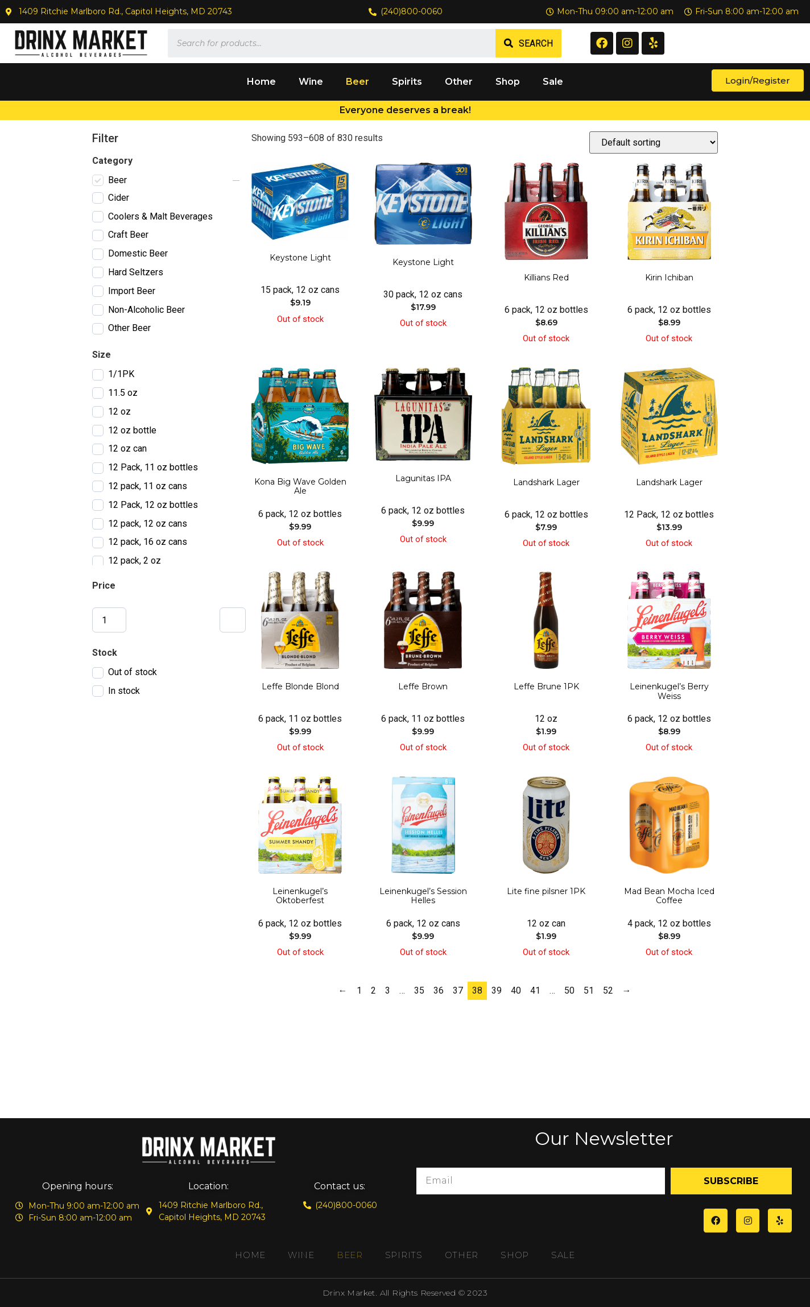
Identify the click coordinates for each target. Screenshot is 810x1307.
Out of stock (132, 672)
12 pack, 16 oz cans (147, 541)
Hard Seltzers (135, 272)
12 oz (119, 411)
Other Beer (129, 327)
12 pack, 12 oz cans (147, 523)
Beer (357, 81)
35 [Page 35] (419, 990)
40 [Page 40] (516, 990)
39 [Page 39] (496, 990)
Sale (553, 81)
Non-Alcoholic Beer (146, 309)
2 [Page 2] (373, 990)
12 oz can (127, 448)
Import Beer (131, 291)
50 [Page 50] (569, 990)
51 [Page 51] (589, 990)
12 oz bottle (132, 430)
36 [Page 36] (438, 990)
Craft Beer (128, 234)
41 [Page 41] (535, 990)
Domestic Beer (138, 253)
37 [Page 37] (458, 990)
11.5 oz (123, 392)
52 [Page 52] (608, 990)
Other (459, 81)
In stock (124, 690)
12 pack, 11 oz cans (147, 486)
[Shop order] (653, 142)
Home (261, 81)
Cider (118, 197)
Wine (311, 81)
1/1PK (121, 374)
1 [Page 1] (359, 990)
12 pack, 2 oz (134, 560)
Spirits (407, 81)
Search (536, 43)
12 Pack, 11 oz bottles (153, 467)
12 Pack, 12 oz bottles (153, 504)
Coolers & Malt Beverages (160, 216)
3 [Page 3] (387, 990)
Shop (507, 81)
